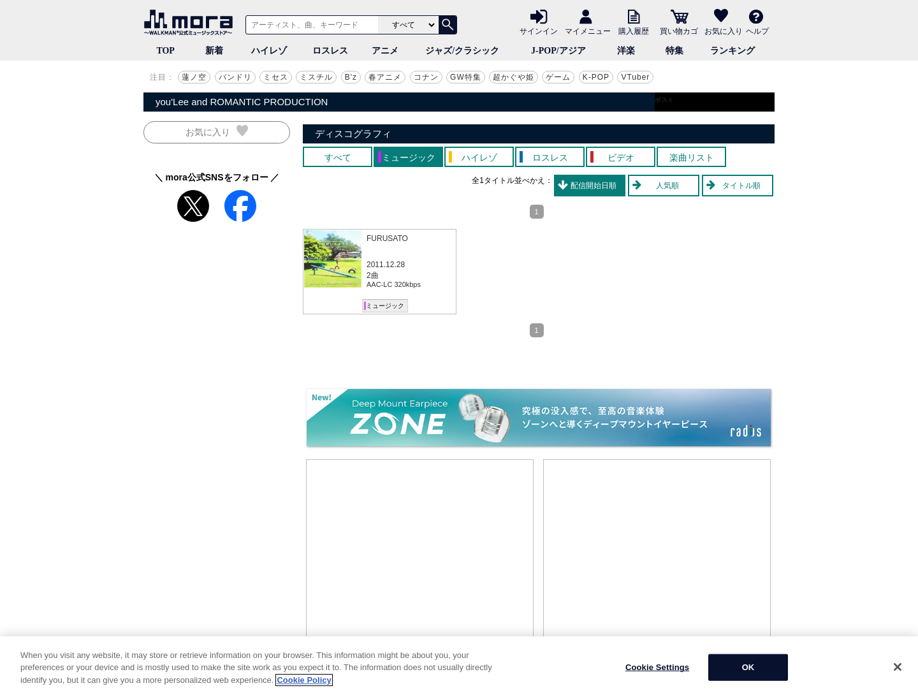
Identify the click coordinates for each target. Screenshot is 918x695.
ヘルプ (757, 30)
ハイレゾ (269, 50)
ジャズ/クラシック (462, 50)
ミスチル (316, 77)
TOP (165, 50)
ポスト (664, 99)
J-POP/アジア (558, 50)
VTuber (635, 77)
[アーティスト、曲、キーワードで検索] (309, 25)
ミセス (275, 77)
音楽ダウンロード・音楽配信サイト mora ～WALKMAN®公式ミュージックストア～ (191, 22)
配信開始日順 (593, 185)
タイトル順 (741, 185)
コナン (426, 77)
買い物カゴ (679, 30)
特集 (674, 50)
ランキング (732, 50)
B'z (351, 77)
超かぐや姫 (513, 77)
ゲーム (558, 77)
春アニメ (385, 77)
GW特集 (465, 77)
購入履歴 (633, 30)
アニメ (385, 50)
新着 (214, 50)
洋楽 (626, 50)
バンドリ (235, 77)
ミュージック (385, 305)
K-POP (596, 77)
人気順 (667, 185)
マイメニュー (588, 30)
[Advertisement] (420, 555)
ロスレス (330, 50)
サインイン (539, 30)
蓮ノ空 (194, 77)
